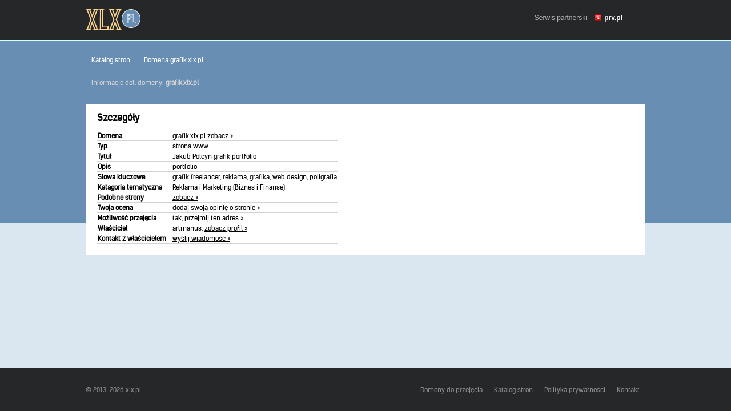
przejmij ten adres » (213, 217)
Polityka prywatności (574, 389)
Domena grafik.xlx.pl (173, 59)
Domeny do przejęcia (451, 389)
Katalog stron (110, 59)
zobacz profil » (225, 228)
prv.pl (613, 18)
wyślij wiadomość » (201, 238)
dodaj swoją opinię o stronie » (216, 207)
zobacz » (220, 135)
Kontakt (628, 389)
